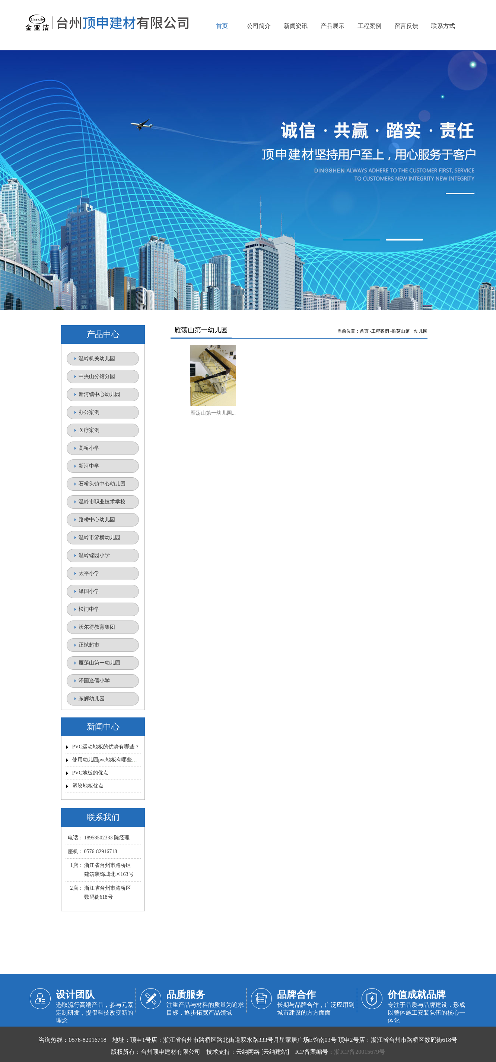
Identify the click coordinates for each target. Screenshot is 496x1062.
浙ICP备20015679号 (359, 1052)
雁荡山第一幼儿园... (213, 413)
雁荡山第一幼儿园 (409, 331)
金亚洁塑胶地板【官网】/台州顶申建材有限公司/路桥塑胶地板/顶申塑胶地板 (248, 180)
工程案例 (380, 331)
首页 (364, 331)
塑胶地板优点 (88, 786)
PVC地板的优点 (90, 773)
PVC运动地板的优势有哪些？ (106, 747)
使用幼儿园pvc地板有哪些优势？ (109, 760)
